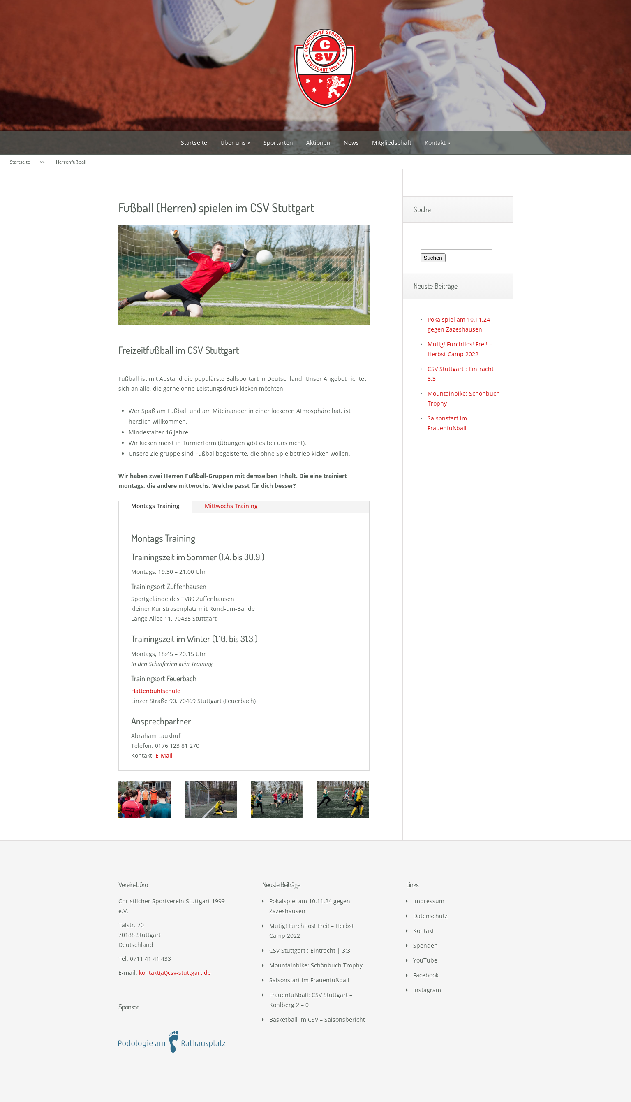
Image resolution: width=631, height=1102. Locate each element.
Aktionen (318, 142)
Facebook (426, 975)
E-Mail (164, 755)
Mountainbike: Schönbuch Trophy (316, 965)
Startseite (194, 142)
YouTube (425, 960)
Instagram (427, 990)
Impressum (428, 901)
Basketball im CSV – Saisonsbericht (317, 1019)
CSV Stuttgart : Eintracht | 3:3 (309, 950)
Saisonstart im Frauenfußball (309, 980)
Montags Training (155, 506)
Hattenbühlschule (155, 691)
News (351, 142)
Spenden (425, 945)
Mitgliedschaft (391, 142)
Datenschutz (430, 916)
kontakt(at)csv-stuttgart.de (175, 973)
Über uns (233, 142)
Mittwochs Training (231, 506)
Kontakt (435, 142)
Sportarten (278, 142)
